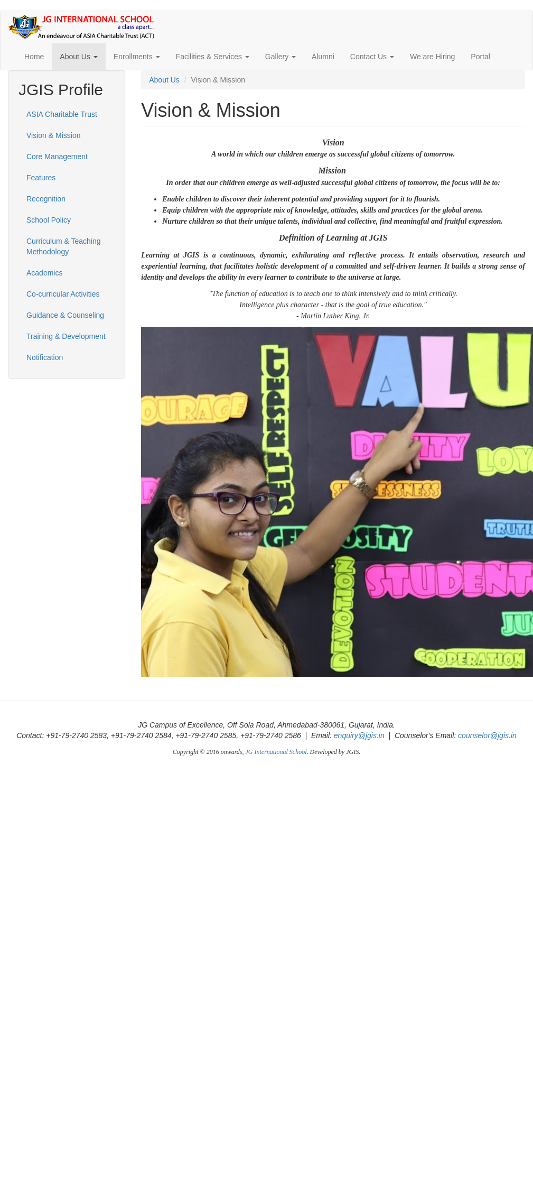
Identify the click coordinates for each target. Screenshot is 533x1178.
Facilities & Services (212, 56)
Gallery (280, 56)
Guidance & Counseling (65, 315)
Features (40, 177)
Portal (480, 56)
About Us (78, 56)
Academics (44, 273)
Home (34, 56)
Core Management (57, 156)
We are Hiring (432, 56)
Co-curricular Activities (62, 294)
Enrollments (137, 56)
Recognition (46, 199)
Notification (44, 357)
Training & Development (66, 336)
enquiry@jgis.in (359, 735)
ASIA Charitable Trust (61, 114)
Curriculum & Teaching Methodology (63, 246)
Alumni (323, 56)
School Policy (48, 220)
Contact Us (372, 56)
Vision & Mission (53, 135)
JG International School (276, 752)
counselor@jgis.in (487, 735)
